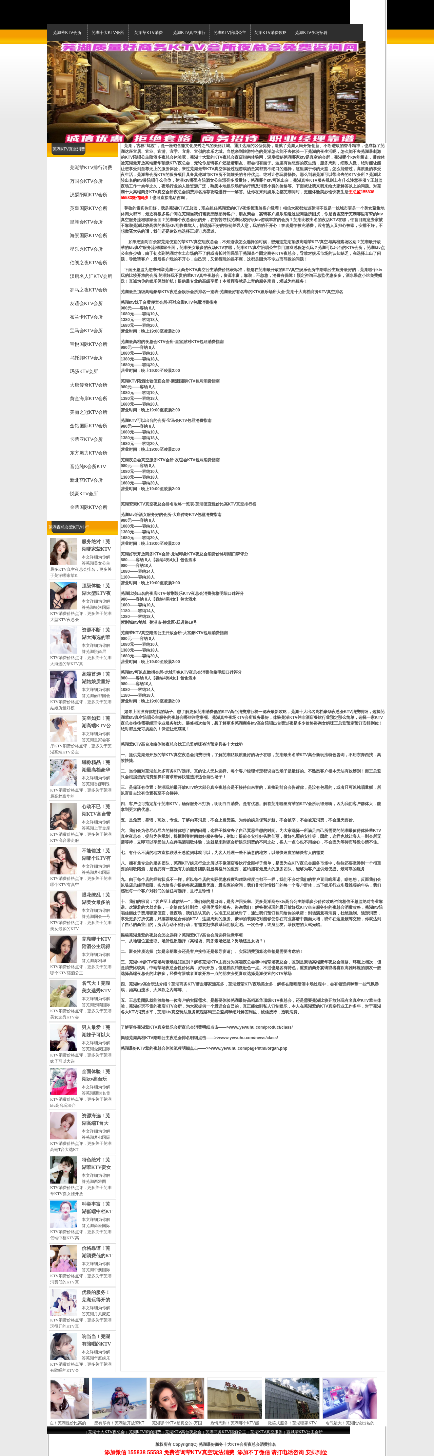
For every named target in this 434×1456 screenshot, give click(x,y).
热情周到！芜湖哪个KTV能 (237, 1423)
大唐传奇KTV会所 (88, 385)
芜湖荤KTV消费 (148, 32)
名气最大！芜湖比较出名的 (352, 1423)
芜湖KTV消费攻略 (270, 32)
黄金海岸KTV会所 (88, 398)
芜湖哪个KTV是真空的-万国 (179, 1423)
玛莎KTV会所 (84, 371)
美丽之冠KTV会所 (88, 412)
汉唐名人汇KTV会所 (91, 276)
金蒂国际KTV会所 (88, 507)
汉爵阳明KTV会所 (88, 194)
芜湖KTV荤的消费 (145, 1432)
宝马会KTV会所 (86, 330)
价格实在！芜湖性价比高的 (64, 1423)
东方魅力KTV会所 (88, 453)
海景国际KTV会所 (88, 235)
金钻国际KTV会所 (88, 425)
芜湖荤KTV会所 (67, 32)
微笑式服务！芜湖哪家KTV (295, 1423)
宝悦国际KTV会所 (88, 344)
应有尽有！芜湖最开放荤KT (122, 1423)
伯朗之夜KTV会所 (88, 262)
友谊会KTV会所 (86, 303)
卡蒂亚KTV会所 (86, 439)
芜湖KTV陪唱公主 (230, 32)
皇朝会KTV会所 (86, 222)
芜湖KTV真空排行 (189, 32)
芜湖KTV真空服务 (266, 1432)
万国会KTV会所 (86, 181)
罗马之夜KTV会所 (88, 289)
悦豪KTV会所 (84, 493)
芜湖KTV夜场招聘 (311, 32)
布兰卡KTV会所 (86, 317)
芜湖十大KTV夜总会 (106, 1432)
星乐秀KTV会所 (86, 249)
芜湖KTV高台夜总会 (183, 1432)
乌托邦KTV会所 (86, 357)
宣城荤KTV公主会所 (305, 1432)
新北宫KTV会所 (86, 480)
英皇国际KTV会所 (88, 208)
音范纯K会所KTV (88, 466)
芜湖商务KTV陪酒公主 (225, 1432)
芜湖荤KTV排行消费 (91, 167)
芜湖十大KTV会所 (108, 32)
